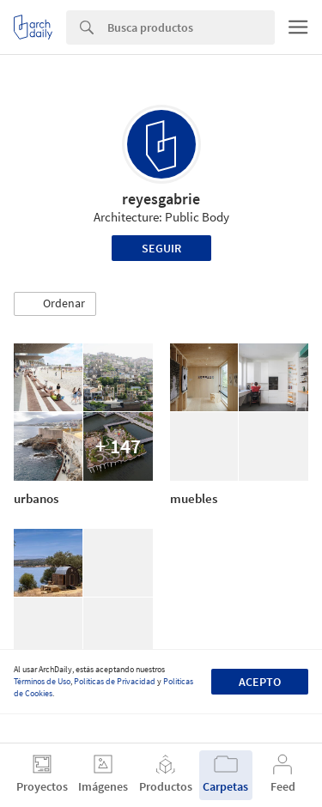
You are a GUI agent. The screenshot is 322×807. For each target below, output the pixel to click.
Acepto (260, 681)
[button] (55, 304)
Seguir (161, 248)
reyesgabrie (161, 199)
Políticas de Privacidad (114, 681)
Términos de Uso (42, 681)
